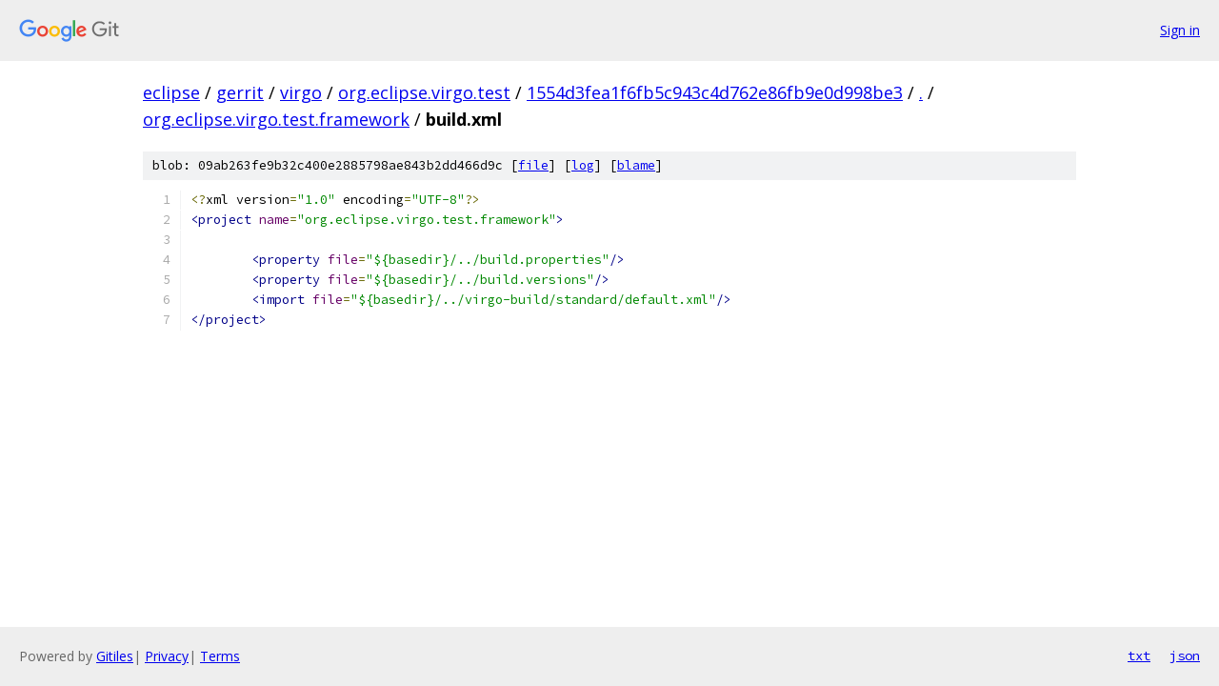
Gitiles (114, 656)
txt (1139, 655)
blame (636, 165)
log (582, 165)
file (533, 165)
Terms (220, 656)
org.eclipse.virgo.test (424, 92)
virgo (301, 92)
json (1184, 655)
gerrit (240, 92)
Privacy (167, 656)
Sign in (1180, 30)
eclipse (171, 92)
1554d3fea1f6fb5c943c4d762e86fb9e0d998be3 (715, 92)
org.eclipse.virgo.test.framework (276, 119)
